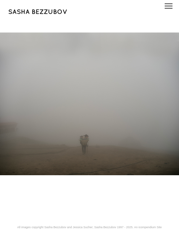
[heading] (37, 13)
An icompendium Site (148, 227)
